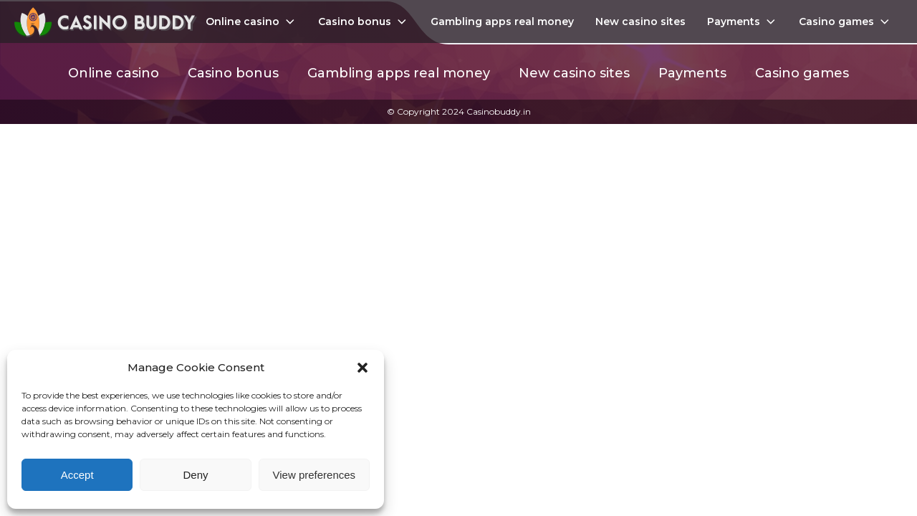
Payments (742, 21)
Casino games (845, 21)
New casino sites (640, 21)
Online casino (251, 21)
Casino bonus (363, 21)
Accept (77, 475)
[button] (362, 367)
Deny (195, 475)
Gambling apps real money (502, 21)
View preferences (314, 475)
